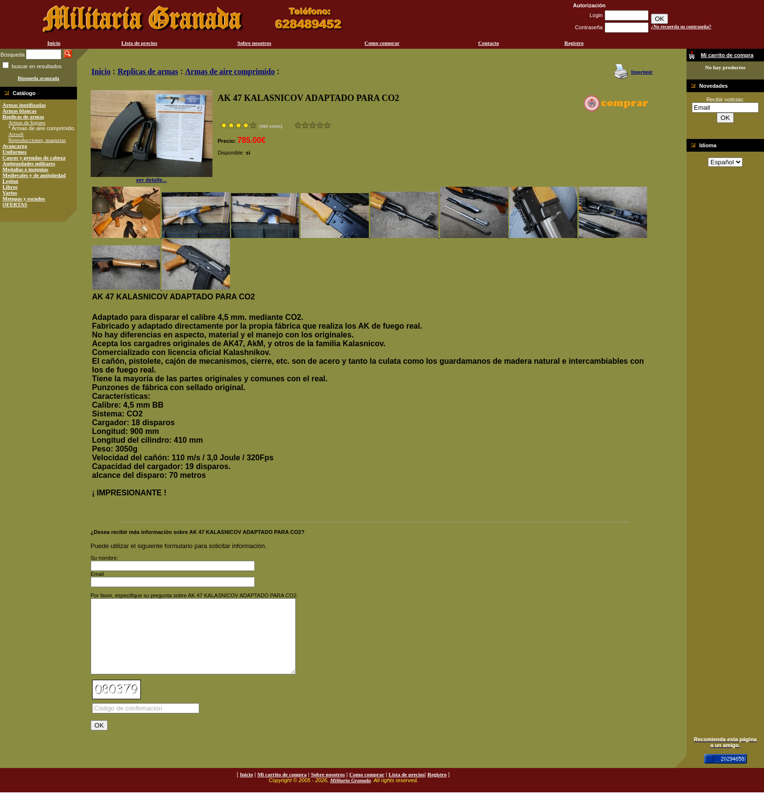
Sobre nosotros (254, 43)
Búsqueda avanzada (38, 78)
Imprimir (642, 72)
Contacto (488, 43)
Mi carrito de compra (281, 789)
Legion (10, 181)
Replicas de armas (23, 116)
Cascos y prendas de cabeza (33, 157)
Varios (9, 193)
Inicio (53, 43)
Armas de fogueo (26, 122)
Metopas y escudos (23, 198)
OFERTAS (14, 204)
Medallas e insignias (25, 169)
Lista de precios (139, 43)
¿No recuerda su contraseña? (681, 26)
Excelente (327, 125)
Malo (305, 125)
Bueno (312, 125)
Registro (574, 43)
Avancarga (14, 146)
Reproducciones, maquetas (37, 140)
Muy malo (298, 125)
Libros (10, 187)
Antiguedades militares (28, 163)
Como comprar (382, 43)
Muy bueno (320, 125)
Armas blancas (19, 111)
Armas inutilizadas (24, 105)
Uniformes (14, 152)
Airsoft (15, 134)
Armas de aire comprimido (230, 71)
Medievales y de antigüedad (34, 175)
